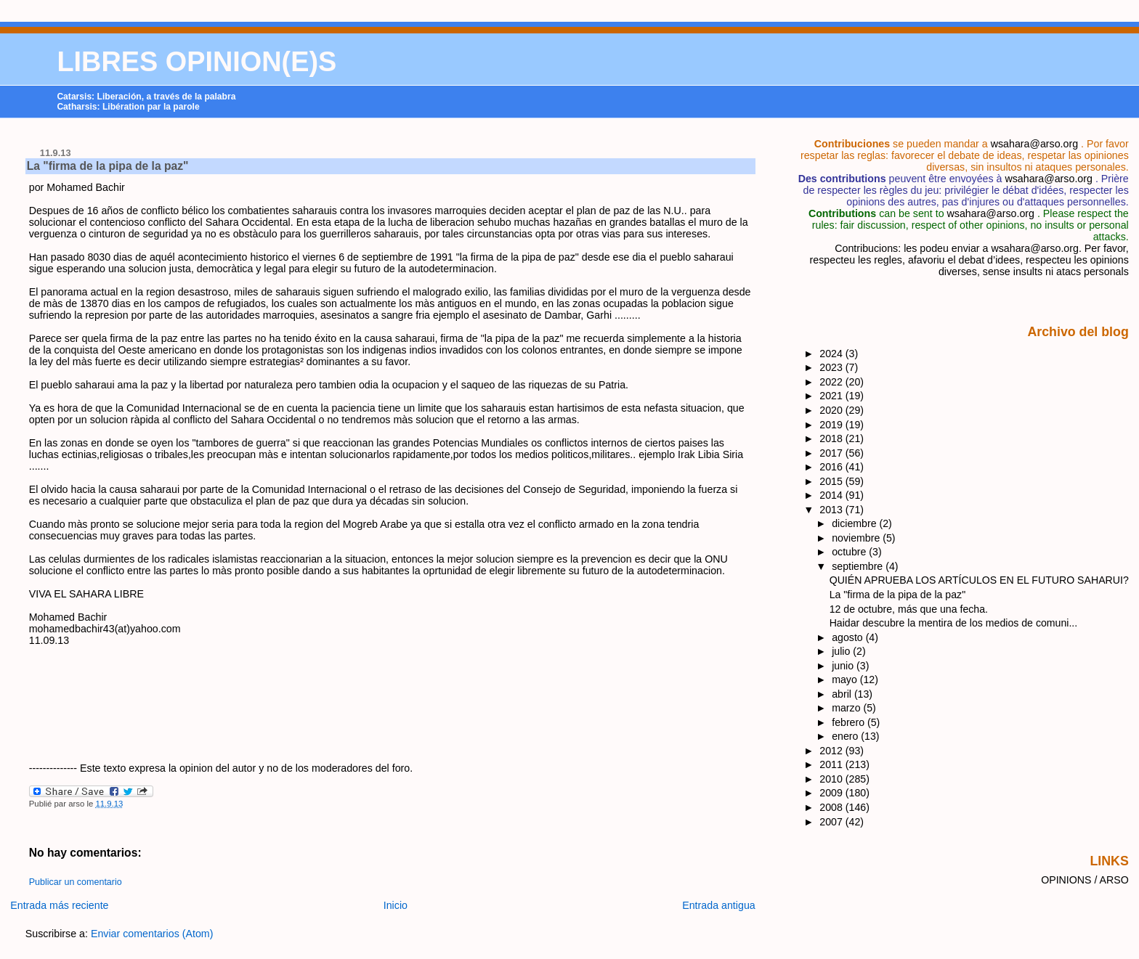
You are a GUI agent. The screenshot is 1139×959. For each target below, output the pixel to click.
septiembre (858, 566)
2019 (832, 424)
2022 (832, 382)
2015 (832, 481)
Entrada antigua (718, 905)
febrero (849, 722)
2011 (832, 764)
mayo (846, 679)
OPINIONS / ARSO (1085, 880)
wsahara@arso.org (1034, 144)
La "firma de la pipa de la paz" (108, 166)
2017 (832, 453)
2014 (832, 495)
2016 (832, 467)
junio (844, 666)
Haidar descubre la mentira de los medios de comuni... (954, 623)
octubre (850, 552)
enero (846, 736)
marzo (847, 708)
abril (843, 694)
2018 (832, 438)
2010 (832, 779)
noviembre (857, 538)
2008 (832, 807)
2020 (832, 410)
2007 (832, 822)
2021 (832, 395)
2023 (832, 367)
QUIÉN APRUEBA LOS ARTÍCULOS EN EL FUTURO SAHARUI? (979, 580)
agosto (848, 637)
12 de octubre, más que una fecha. (909, 609)
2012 (832, 750)
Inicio (396, 905)
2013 (832, 509)
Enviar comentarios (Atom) (152, 933)
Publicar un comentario (75, 882)
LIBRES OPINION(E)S (196, 61)
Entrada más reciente (59, 905)
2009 (832, 793)
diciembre (855, 523)
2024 (832, 353)
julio (842, 651)
